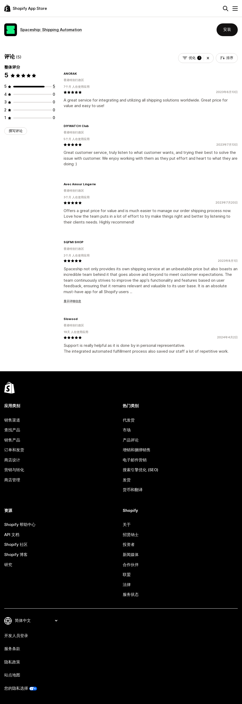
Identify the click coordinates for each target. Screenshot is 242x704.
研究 (8, 564)
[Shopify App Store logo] (25, 8)
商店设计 (12, 460)
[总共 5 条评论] (54, 86)
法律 (127, 584)
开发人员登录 (16, 635)
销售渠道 (12, 420)
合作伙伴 (131, 564)
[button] (208, 58)
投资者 (129, 544)
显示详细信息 (72, 301)
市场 (127, 430)
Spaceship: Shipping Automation (51, 29)
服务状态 (131, 594)
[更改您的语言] (36, 620)
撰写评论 (16, 131)
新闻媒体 (131, 554)
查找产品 (12, 430)
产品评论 (131, 440)
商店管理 (12, 480)
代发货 (129, 420)
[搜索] (225, 8)
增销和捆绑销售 (137, 450)
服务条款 (12, 648)
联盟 (127, 574)
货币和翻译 (133, 489)
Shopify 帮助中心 (20, 524)
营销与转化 (14, 469)
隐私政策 (12, 662)
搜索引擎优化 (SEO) (140, 469)
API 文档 (11, 534)
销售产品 (12, 440)
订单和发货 (14, 450)
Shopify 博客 (16, 554)
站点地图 (12, 675)
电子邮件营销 (135, 460)
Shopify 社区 (16, 544)
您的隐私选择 (16, 688)
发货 (127, 480)
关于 (127, 524)
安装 (227, 29)
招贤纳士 (131, 534)
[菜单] (235, 8)
